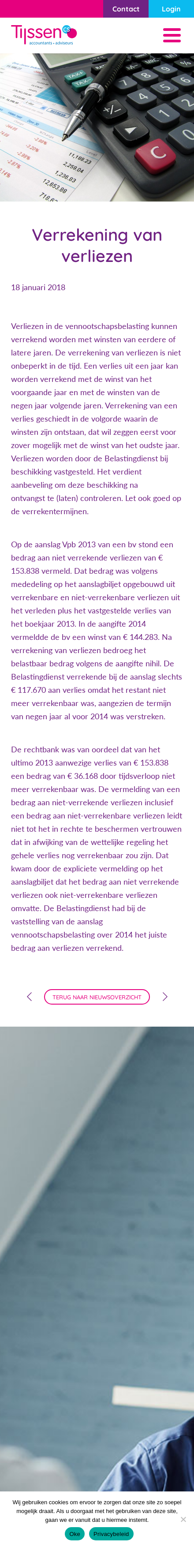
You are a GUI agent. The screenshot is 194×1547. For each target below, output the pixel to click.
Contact (126, 8)
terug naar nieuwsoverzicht (97, 997)
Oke (74, 1534)
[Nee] (183, 1519)
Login (171, 8)
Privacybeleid (111, 1534)
